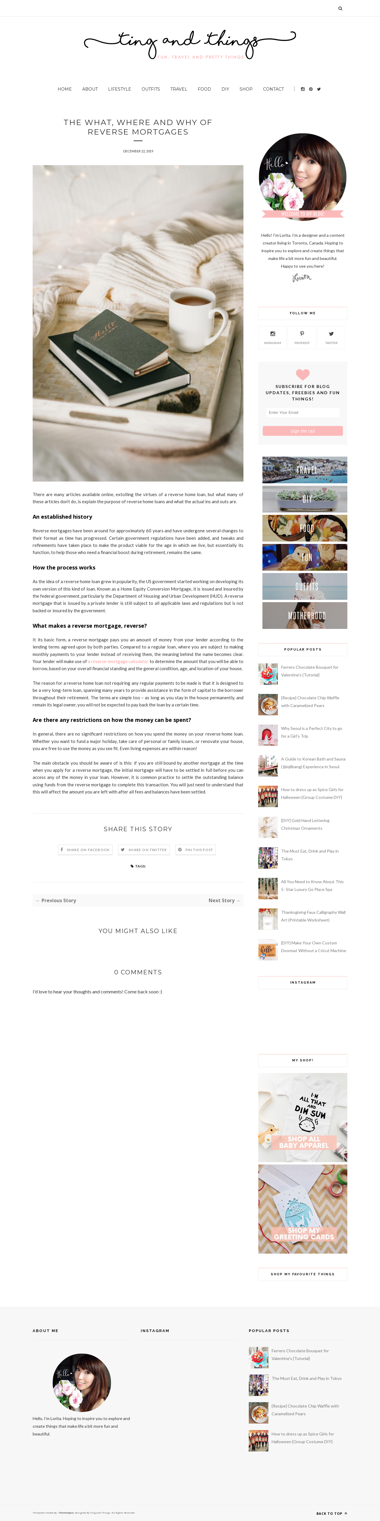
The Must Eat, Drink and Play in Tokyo (307, 1378)
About (90, 89)
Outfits (151, 89)
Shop (246, 89)
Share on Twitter (148, 850)
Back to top (331, 1513)
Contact (273, 89)
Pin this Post (199, 850)
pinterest (302, 337)
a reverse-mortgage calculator (118, 661)
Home (65, 89)
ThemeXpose (66, 1512)
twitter (331, 337)
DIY (225, 89)
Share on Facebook (88, 850)
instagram (272, 337)
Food (204, 89)
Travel (178, 89)
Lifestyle (119, 89)
